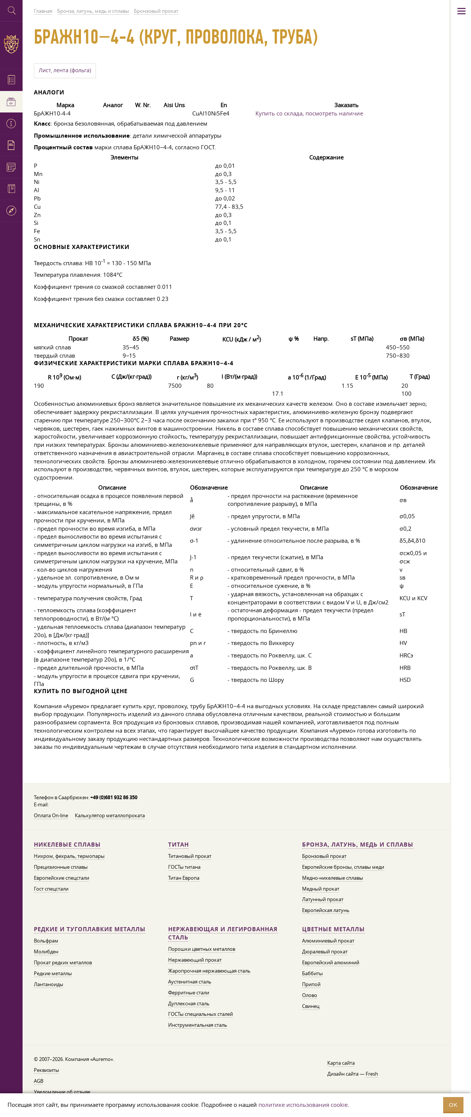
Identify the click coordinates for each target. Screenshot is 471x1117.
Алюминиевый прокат (328, 940)
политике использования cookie (303, 1104)
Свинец (310, 1006)
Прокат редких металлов (63, 962)
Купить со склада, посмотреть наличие (309, 113)
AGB (38, 1081)
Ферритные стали (188, 992)
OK (453, 1105)
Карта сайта (341, 1062)
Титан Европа (183, 877)
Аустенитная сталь (189, 981)
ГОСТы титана (184, 867)
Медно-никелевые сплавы (332, 877)
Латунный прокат (322, 899)
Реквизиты (46, 1070)
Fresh (372, 1073)
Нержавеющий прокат (195, 959)
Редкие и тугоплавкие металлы (90, 929)
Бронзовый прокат (324, 856)
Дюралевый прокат (325, 951)
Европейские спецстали (61, 877)
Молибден (46, 951)
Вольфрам (46, 940)
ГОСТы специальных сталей (200, 1014)
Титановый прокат (189, 856)
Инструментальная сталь (197, 1024)
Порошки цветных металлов (201, 949)
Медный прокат (320, 888)
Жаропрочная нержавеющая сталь (209, 970)
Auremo (11, 44)
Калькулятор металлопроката (110, 815)
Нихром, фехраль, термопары (69, 856)
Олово (309, 995)
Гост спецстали (51, 888)
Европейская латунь (325, 910)
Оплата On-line (51, 815)
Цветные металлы (333, 929)
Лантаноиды (48, 984)
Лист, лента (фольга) (65, 70)
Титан (178, 844)
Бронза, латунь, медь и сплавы (357, 844)
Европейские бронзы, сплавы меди (343, 867)
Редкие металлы (53, 973)
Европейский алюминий (330, 962)
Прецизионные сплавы (61, 867)
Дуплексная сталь (189, 1003)
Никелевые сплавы (67, 844)
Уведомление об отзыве (62, 1091)
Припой (311, 984)
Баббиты (312, 973)
